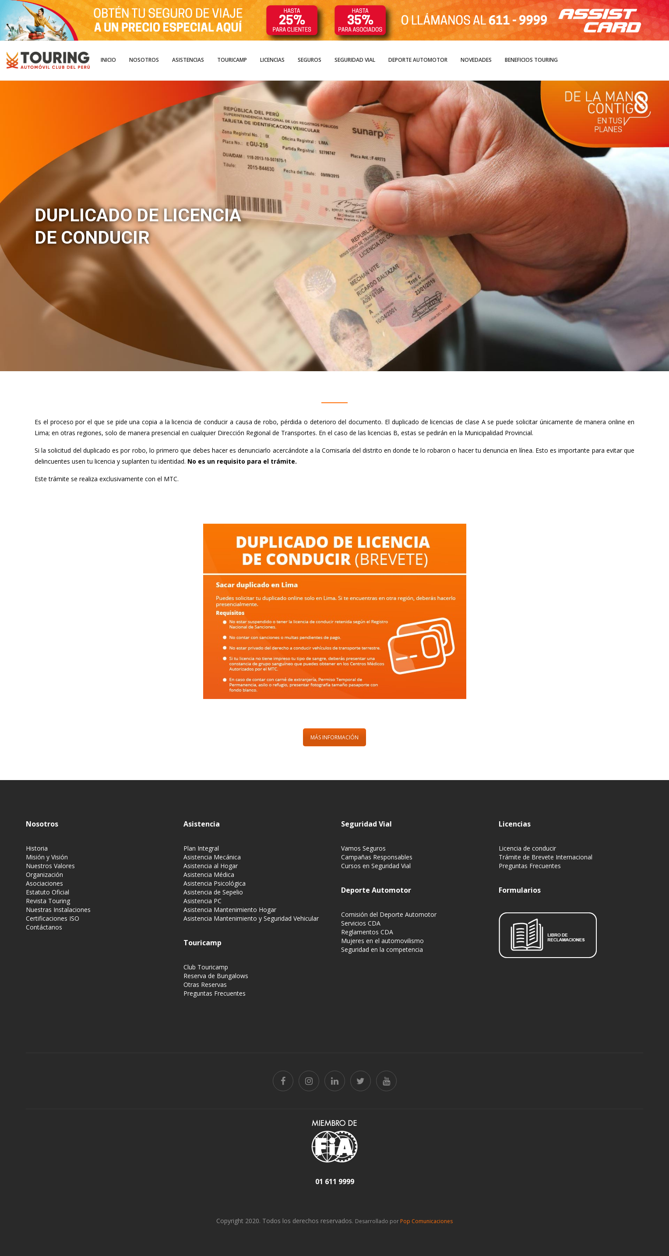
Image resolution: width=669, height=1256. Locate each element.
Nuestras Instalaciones (58, 909)
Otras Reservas (205, 984)
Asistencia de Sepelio (213, 892)
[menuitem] (108, 60)
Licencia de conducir (527, 848)
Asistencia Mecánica (212, 857)
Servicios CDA (360, 923)
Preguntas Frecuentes (214, 993)
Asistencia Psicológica (214, 883)
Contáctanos (44, 927)
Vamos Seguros (363, 848)
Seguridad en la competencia (382, 949)
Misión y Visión (47, 857)
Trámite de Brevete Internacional (545, 857)
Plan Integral (201, 848)
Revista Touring (48, 901)
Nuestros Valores (50, 866)
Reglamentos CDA (367, 932)
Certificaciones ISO (52, 918)
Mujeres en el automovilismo (382, 941)
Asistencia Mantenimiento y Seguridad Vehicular (251, 918)
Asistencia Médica (208, 874)
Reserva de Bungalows (215, 976)
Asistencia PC (202, 901)
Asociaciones (44, 883)
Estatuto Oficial (47, 892)
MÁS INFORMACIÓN (334, 737)
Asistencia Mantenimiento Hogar (229, 909)
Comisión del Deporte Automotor (389, 914)
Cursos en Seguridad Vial (376, 866)
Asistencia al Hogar (210, 866)
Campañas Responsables (376, 857)
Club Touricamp (205, 967)
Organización (44, 874)
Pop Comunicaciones (426, 1221)
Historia (37, 848)
